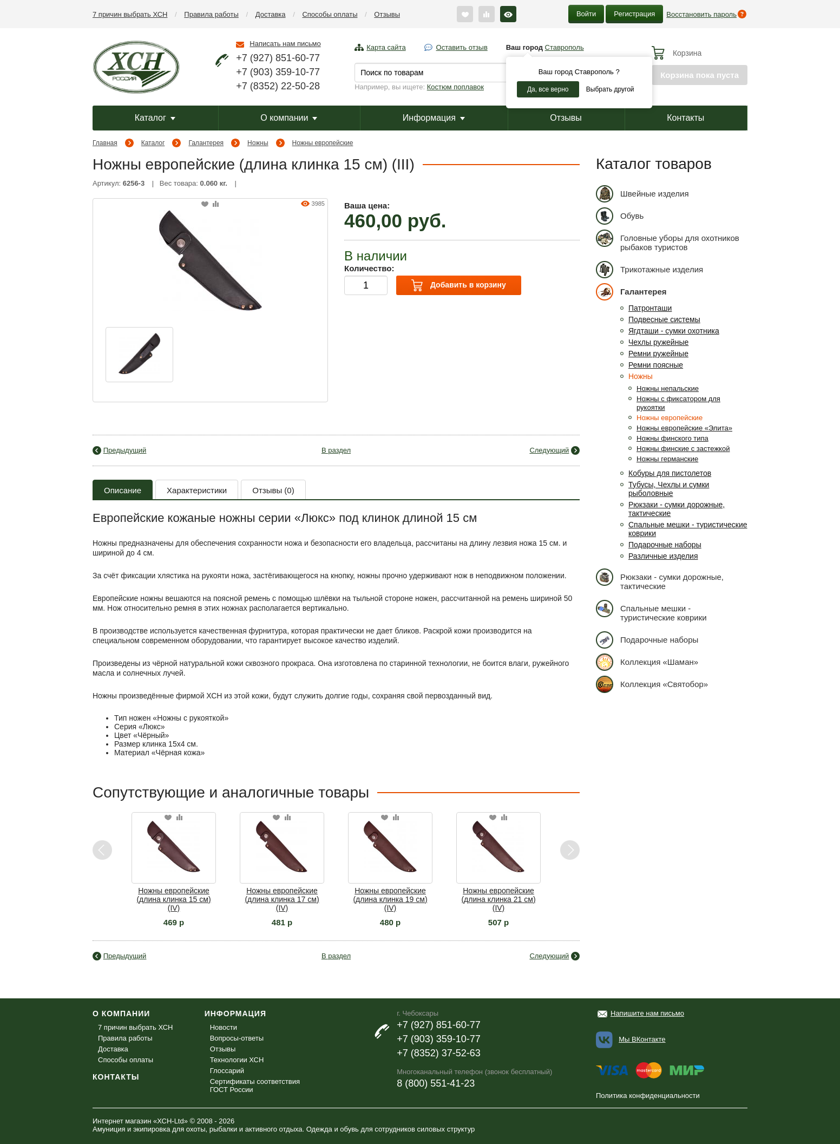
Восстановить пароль (701, 14)
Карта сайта (385, 47)
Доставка (270, 14)
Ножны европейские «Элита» (684, 428)
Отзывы (387, 14)
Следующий (549, 450)
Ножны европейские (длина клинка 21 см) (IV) (498, 899)
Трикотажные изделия (649, 269)
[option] (139, 354)
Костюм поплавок (455, 87)
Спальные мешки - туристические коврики (651, 611)
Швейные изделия (642, 193)
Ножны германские (667, 459)
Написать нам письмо (285, 44)
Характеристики (197, 490)
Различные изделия (663, 556)
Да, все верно (548, 89)
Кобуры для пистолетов (669, 473)
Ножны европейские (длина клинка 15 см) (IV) (173, 899)
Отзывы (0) (273, 490)
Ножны (257, 143)
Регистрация (634, 14)
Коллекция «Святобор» (652, 684)
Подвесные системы (664, 319)
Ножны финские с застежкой (683, 448)
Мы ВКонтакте (642, 1039)
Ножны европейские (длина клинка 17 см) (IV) (282, 899)
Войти (586, 14)
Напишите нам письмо (647, 1013)
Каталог (155, 117)
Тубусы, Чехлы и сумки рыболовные (668, 489)
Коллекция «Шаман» (647, 661)
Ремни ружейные (658, 353)
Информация (434, 117)
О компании (288, 117)
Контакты (685, 117)
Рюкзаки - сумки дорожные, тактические (660, 579)
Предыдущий (125, 450)
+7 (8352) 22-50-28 (278, 86)
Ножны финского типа (672, 438)
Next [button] (570, 850)
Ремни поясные (655, 365)
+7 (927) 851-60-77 (278, 58)
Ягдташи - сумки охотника (673, 330)
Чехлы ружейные (658, 342)
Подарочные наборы (664, 544)
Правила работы (211, 14)
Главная (105, 143)
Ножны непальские (667, 388)
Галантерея (206, 143)
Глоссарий (227, 1071)
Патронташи (650, 308)
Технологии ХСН (237, 1060)
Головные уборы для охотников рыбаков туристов (667, 241)
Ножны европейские (322, 143)
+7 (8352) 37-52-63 (439, 1053)
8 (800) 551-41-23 (436, 1083)
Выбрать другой (610, 89)
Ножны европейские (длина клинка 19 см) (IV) (390, 899)
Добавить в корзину (458, 285)
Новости (223, 1027)
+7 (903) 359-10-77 (278, 72)
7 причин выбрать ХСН (130, 14)
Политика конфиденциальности (648, 1095)
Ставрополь (564, 47)
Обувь (620, 215)
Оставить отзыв (462, 47)
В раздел (336, 450)
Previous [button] (103, 850)
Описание (122, 490)
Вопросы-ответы (237, 1038)
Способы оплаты (329, 14)
